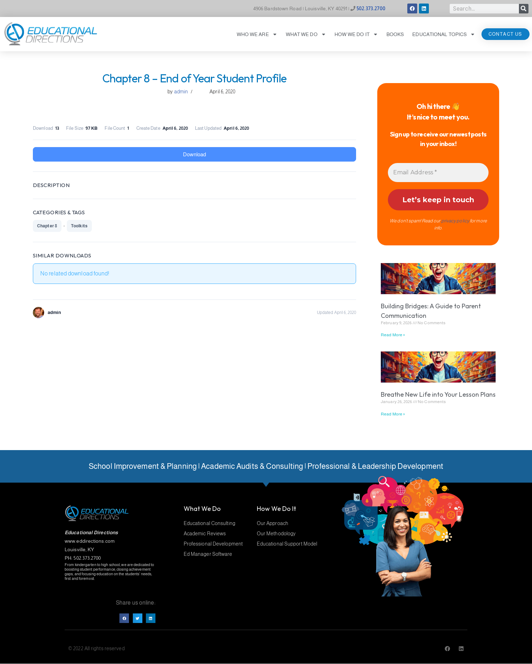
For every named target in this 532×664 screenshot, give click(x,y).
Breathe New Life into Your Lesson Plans (438, 394)
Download (194, 154)
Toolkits (79, 225)
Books (395, 34)
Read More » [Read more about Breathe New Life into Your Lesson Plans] (393, 414)
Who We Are (257, 34)
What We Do (306, 34)
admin (181, 91)
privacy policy (455, 220)
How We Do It (356, 34)
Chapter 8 (47, 225)
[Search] (523, 8)
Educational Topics (443, 34)
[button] (124, 618)
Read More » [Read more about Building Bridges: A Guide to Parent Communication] (393, 334)
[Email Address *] (438, 172)
